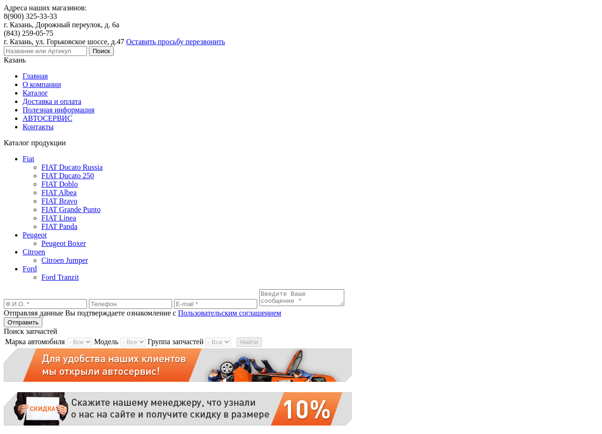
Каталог (35, 93)
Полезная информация (59, 110)
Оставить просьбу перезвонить (175, 42)
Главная (35, 76)
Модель (106, 344)
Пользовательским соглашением (229, 316)
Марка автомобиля (35, 344)
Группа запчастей (176, 344)
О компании (42, 84)
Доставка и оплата (52, 101)
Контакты (38, 127)
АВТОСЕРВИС (47, 118)
